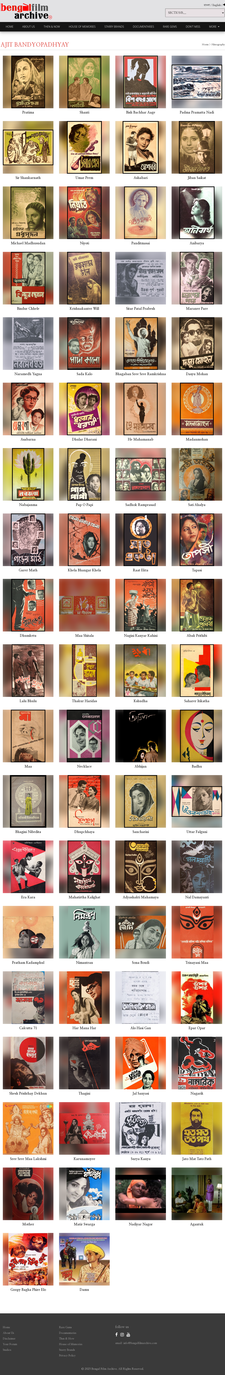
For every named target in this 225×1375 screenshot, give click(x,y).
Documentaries (143, 26)
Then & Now (52, 26)
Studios (7, 1350)
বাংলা (207, 5)
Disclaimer (9, 1338)
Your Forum (10, 1344)
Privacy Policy (67, 1355)
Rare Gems (170, 26)
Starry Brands (114, 26)
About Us (28, 26)
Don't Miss (193, 26)
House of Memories (82, 26)
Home (9, 26)
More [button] (213, 26)
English (216, 5)
